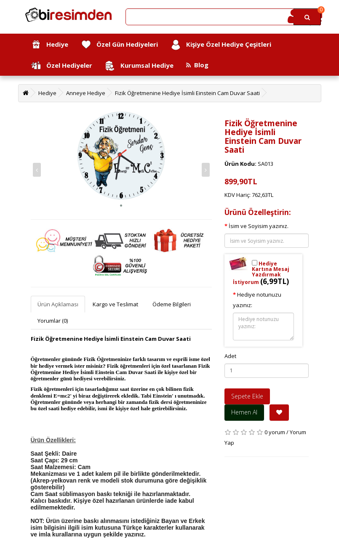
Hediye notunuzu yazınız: (257, 300)
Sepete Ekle (247, 396)
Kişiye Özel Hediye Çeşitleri (221, 45)
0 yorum (274, 432)
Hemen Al (244, 412)
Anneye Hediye (85, 93)
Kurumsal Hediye (139, 66)
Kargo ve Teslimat (115, 304)
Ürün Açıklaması (57, 304)
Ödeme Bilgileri (171, 304)
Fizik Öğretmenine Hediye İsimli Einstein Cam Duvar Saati (187, 93)
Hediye (49, 45)
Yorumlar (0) (52, 320)
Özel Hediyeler (61, 66)
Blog (197, 65)
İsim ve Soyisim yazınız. (258, 226)
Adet (230, 356)
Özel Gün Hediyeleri (119, 45)
